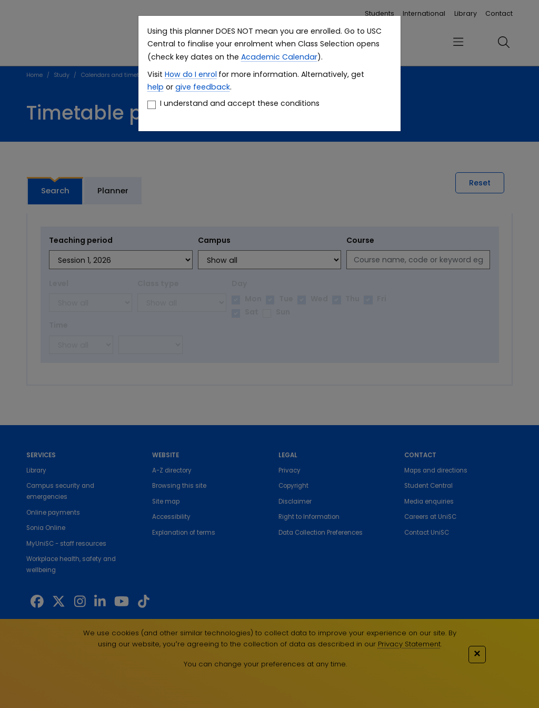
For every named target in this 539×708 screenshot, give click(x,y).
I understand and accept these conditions (240, 103)
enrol (206, 74)
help (155, 87)
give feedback (202, 87)
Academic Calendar (279, 57)
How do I (180, 74)
